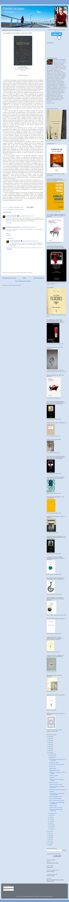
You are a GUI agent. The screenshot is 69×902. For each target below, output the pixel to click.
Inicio (24, 278)
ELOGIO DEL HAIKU (54, 762)
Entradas (6, 887)
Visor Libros (21, 209)
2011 (49, 843)
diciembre (51, 753)
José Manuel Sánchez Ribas (13, 227)
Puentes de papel (13, 8)
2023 (49, 742)
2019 (49, 750)
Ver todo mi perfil (50, 103)
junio (50, 819)
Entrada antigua (38, 278)
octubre (51, 757)
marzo (51, 824)
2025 (49, 738)
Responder (8, 222)
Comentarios (6, 889)
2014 (49, 837)
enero (50, 828)
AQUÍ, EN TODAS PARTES (55, 798)
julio (50, 817)
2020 (49, 748)
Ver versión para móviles (23, 281)
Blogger (51, 896)
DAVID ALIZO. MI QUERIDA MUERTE (57, 789)
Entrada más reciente (9, 278)
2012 (49, 841)
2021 (49, 746)
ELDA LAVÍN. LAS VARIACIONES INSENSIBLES (56, 803)
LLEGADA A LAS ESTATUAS (55, 784)
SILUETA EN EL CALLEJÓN (55, 807)
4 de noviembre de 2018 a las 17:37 (31, 241)
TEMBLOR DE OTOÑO (54, 770)
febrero (51, 826)
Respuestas (10, 238)
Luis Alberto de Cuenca (12, 209)
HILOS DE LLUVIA (53, 782)
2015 (49, 835)
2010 (49, 844)
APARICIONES (52, 768)
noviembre (51, 755)
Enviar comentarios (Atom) (15, 285)
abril (50, 823)
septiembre (52, 813)
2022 (49, 744)
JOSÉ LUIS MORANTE (11, 216)
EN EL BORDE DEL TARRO (55, 796)
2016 (49, 833)
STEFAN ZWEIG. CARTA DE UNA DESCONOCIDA (57, 794)
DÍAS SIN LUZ (52, 766)
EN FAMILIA (52, 777)
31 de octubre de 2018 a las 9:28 (26, 216)
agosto (51, 815)
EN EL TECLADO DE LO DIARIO (56, 800)
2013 (49, 839)
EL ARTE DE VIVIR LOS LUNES (56, 764)
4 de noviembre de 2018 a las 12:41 (28, 227)
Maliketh (37, 896)
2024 (49, 740)
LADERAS (51, 791)
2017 (49, 831)
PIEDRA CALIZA (53, 805)
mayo (50, 821)
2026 (49, 736)
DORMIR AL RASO (53, 775)
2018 (49, 752)
